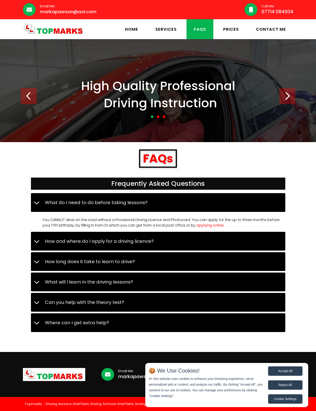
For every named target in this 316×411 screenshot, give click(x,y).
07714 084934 (277, 11)
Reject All (285, 385)
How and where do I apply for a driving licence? (99, 241)
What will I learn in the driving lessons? (89, 282)
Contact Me (271, 29)
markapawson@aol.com (68, 11)
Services (166, 29)
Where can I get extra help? (77, 322)
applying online (210, 225)
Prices (231, 29)
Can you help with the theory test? (84, 302)
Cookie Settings (285, 399)
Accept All (285, 371)
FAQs (200, 29)
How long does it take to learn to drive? (90, 261)
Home (131, 29)
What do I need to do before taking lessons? (96, 202)
